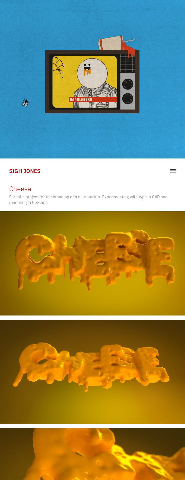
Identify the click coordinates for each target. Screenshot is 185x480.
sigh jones (24, 170)
